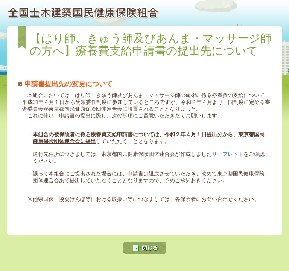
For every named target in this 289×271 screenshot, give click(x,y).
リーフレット (227, 154)
